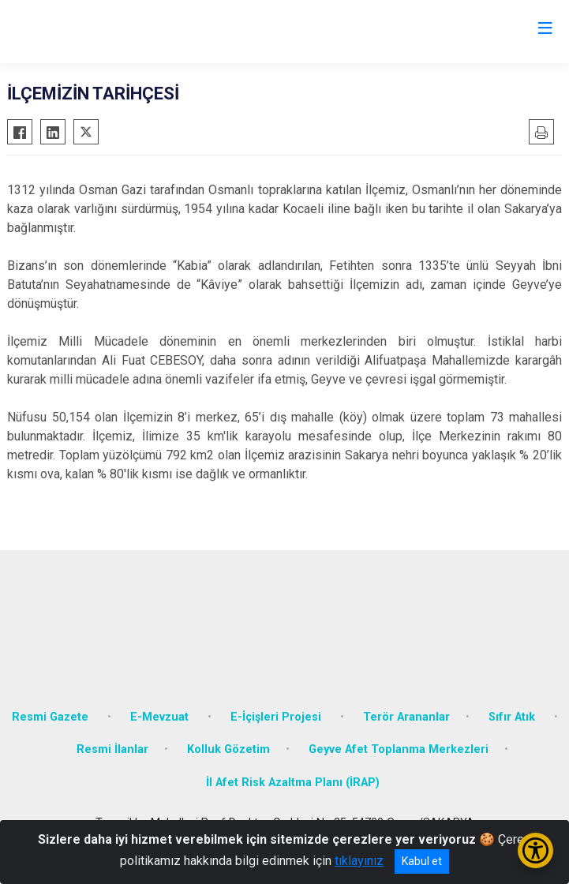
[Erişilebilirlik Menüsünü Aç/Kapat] (535, 850)
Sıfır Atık (513, 717)
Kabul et (422, 861)
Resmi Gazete (52, 717)
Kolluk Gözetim (228, 749)
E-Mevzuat (161, 717)
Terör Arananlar (406, 717)
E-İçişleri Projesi (277, 717)
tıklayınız (359, 860)
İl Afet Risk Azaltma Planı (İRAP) (293, 782)
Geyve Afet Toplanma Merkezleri (399, 749)
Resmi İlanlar (112, 749)
